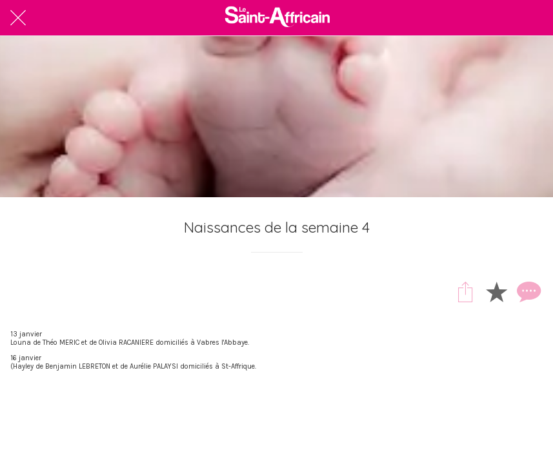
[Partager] (465, 291)
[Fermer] (18, 18)
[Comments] (527, 291)
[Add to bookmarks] (496, 291)
